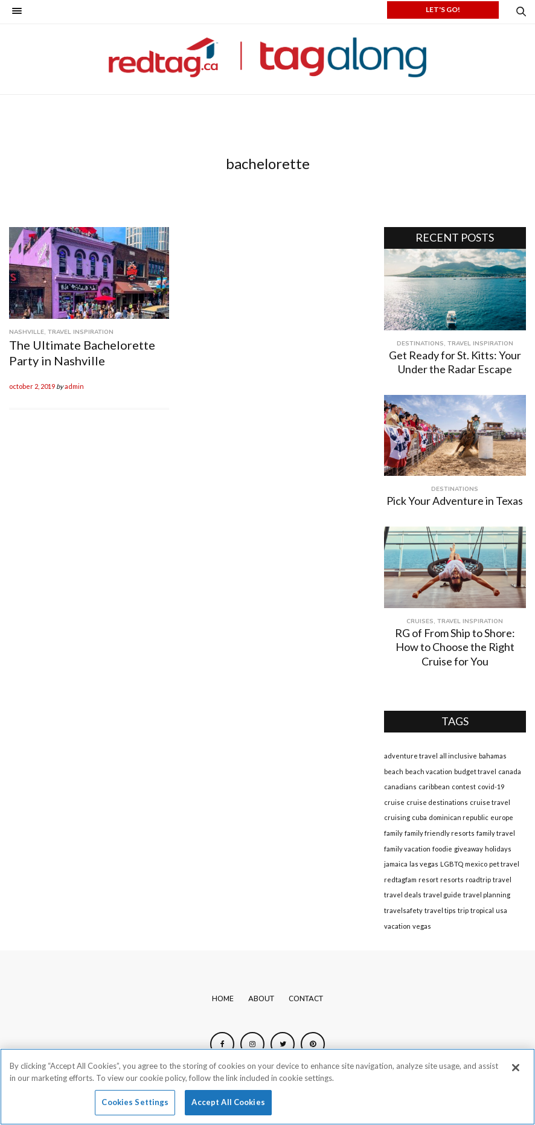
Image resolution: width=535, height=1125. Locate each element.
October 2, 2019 (32, 386)
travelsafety (403, 910)
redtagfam (400, 879)
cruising (397, 817)
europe (501, 817)
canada (509, 771)
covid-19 (491, 786)
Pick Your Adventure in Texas (454, 500)
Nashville (26, 332)
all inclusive (458, 756)
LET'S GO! (443, 9)
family (393, 833)
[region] (267, 1086)
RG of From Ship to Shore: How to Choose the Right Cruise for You (455, 647)
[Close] (515, 1067)
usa (501, 910)
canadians (400, 786)
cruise (394, 802)
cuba (419, 817)
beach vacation (428, 771)
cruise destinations (437, 802)
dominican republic (459, 817)
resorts (452, 879)
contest (464, 786)
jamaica (396, 864)
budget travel (475, 771)
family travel (495, 833)
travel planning (486, 895)
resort (428, 879)
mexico (476, 864)
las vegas (423, 864)
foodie (442, 849)
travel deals (402, 895)
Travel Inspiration (81, 332)
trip (463, 910)
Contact (306, 999)
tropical (482, 910)
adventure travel (411, 756)
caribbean (434, 786)
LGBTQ (451, 864)
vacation (397, 926)
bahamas (493, 756)
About (261, 999)
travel (502, 879)
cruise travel (490, 802)
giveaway (468, 849)
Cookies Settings (134, 1102)
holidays (498, 849)
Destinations (420, 343)
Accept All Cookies (227, 1102)
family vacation (407, 849)
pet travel (504, 864)
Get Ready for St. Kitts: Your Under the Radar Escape (455, 362)
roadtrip (478, 879)
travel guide (442, 895)
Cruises (420, 621)
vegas (421, 926)
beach (393, 771)
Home (223, 999)
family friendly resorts (440, 833)
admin (74, 386)
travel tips (440, 910)
